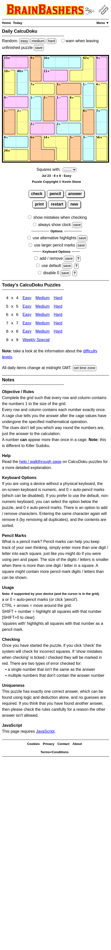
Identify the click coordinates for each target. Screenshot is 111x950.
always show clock (54, 225)
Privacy (48, 744)
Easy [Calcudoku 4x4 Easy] (27, 298)
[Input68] (101, 128)
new (74, 204)
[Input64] (48, 128)
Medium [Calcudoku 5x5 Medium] (43, 307)
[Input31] (9, 88)
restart (57, 204)
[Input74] (48, 141)
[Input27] (88, 75)
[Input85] (62, 155)
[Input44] (48, 102)
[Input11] (9, 62)
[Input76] (75, 141)
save (38, 48)
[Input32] (22, 88)
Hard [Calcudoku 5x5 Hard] (58, 307)
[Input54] (48, 115)
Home (6, 23)
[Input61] (9, 128)
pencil (55, 194)
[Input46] (75, 102)
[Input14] (48, 62)
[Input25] (62, 75)
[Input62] (22, 128)
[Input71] (9, 141)
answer (75, 194)
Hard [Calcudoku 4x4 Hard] (58, 298)
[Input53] (35, 115)
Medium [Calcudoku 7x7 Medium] (43, 324)
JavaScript (45, 732)
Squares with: (49, 169)
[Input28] (101, 75)
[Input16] (75, 62)
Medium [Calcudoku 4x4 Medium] (43, 298)
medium (38, 41)
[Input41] (9, 102)
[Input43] (35, 102)
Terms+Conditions (54, 752)
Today (17, 23)
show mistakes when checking (60, 217)
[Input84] (48, 155)
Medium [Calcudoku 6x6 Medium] (43, 315)
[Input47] (88, 102)
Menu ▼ (103, 23)
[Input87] (88, 155)
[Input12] (22, 62)
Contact (63, 744)
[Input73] (35, 141)
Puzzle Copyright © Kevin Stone (56, 182)
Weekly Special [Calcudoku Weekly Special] (36, 341)
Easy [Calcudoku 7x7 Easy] (27, 324)
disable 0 (51, 273)
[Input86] (75, 155)
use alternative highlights (54, 238)
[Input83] (35, 155)
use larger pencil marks (54, 245)
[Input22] (22, 75)
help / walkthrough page (40, 462)
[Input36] (75, 88)
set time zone (84, 369)
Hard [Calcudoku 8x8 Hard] (58, 332)
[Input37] (88, 88)
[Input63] (35, 128)
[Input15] (62, 62)
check (36, 194)
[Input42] (22, 102)
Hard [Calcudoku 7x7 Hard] (58, 324)
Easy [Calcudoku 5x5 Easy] (27, 307)
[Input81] (9, 155)
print (39, 204)
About (77, 744)
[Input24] (48, 75)
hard (51, 41)
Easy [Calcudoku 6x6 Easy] (27, 315)
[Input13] (35, 62)
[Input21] (9, 75)
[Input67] (88, 128)
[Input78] (101, 141)
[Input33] (35, 88)
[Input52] (22, 115)
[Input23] (35, 75)
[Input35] (62, 88)
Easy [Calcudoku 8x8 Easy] (27, 332)
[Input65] (62, 128)
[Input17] (88, 62)
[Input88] (101, 155)
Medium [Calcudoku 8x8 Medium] (43, 332)
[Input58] (101, 115)
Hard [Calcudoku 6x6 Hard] (58, 315)
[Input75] (62, 141)
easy (24, 41)
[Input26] (75, 75)
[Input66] (75, 128)
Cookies (33, 744)
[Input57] (88, 115)
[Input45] (62, 102)
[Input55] (62, 115)
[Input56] (75, 115)
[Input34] (48, 88)
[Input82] (22, 155)
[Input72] (22, 141)
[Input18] (101, 62)
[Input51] (9, 115)
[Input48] (101, 102)
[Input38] (101, 88)
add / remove (51, 258)
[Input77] (88, 141)
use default (51, 265)
